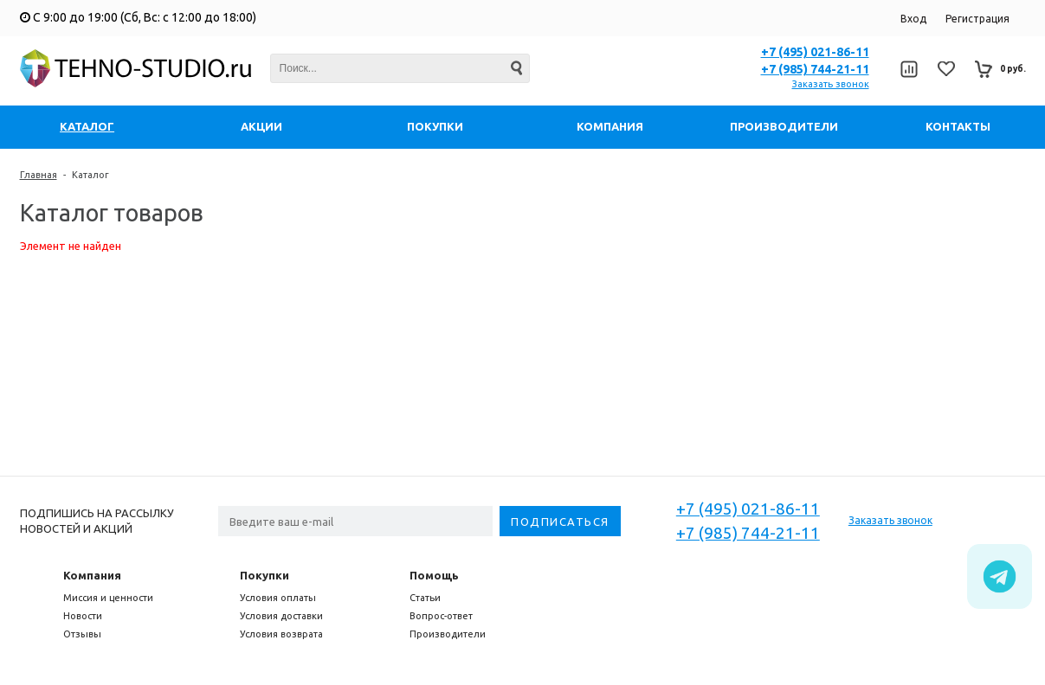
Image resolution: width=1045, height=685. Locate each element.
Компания (92, 575)
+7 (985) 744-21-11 (815, 69)
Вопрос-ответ (441, 616)
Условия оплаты (278, 597)
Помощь (434, 575)
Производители (448, 634)
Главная (38, 175)
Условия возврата (281, 634)
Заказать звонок (830, 84)
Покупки (264, 575)
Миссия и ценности (108, 597)
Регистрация (977, 18)
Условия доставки (281, 616)
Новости (82, 616)
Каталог (90, 175)
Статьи (425, 597)
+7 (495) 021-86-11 (815, 52)
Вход (913, 18)
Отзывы (82, 634)
